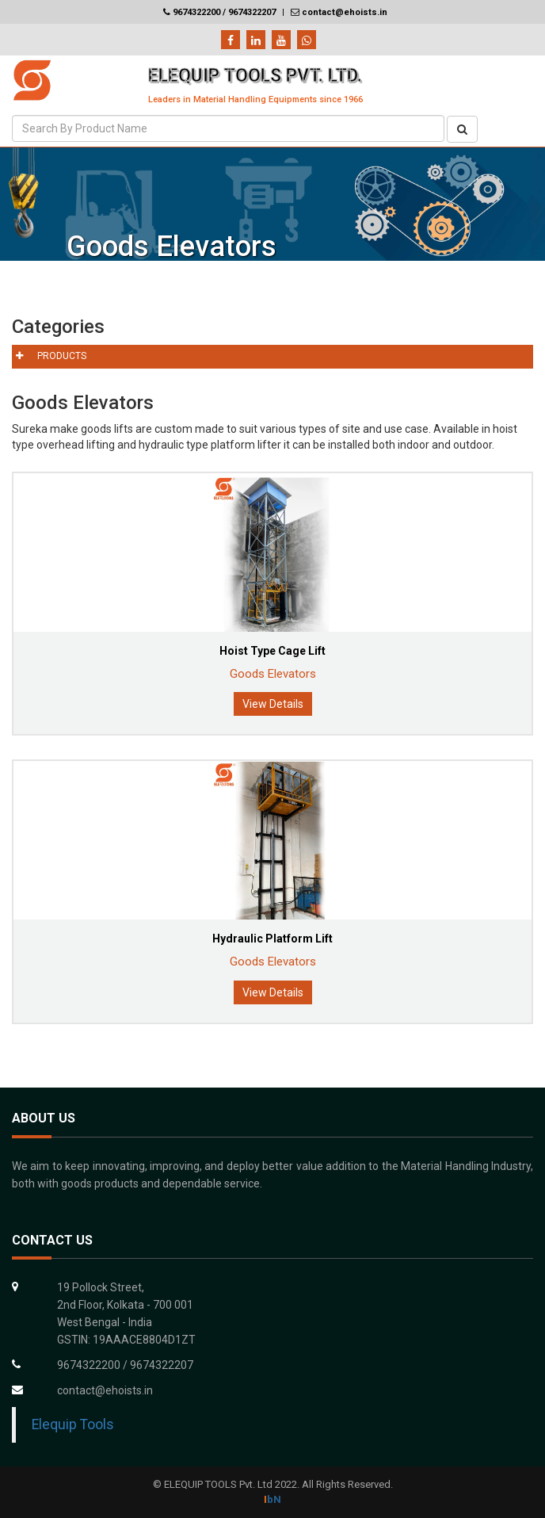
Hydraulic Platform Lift (272, 938)
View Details (272, 704)
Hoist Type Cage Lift (272, 650)
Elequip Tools (73, 1424)
